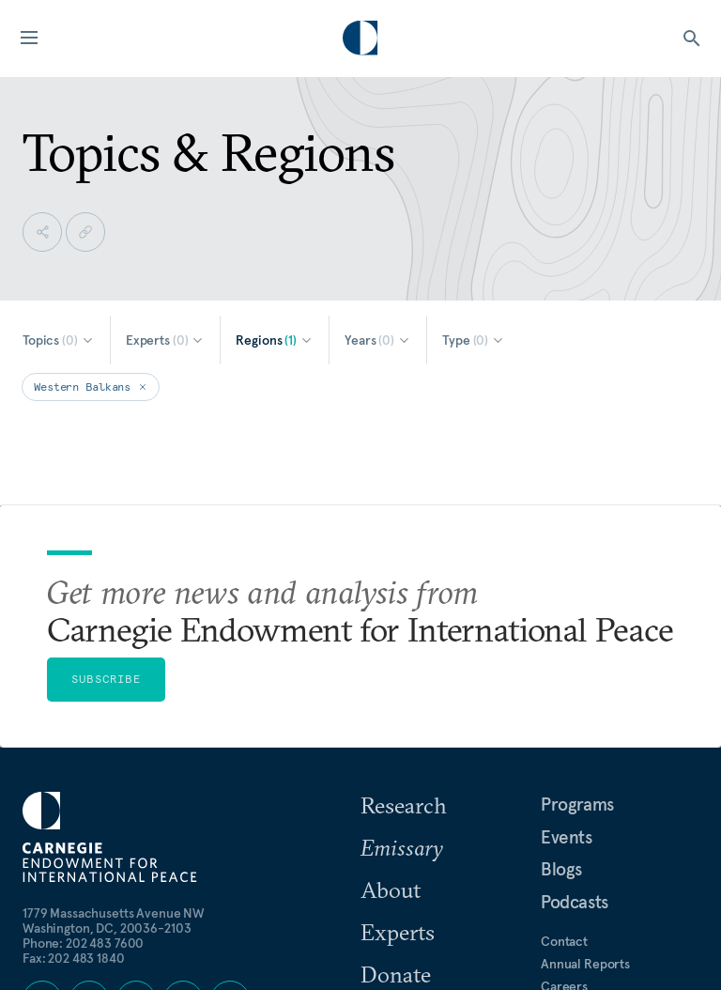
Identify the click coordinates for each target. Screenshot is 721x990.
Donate (395, 769)
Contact (564, 736)
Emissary (401, 642)
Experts (397, 727)
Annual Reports (585, 758)
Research (403, 600)
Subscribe (106, 474)
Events (566, 632)
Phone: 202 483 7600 (83, 738)
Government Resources (610, 849)
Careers (564, 781)
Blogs (561, 664)
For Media (570, 826)
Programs (577, 599)
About (390, 685)
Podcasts (574, 697)
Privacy (562, 804)
